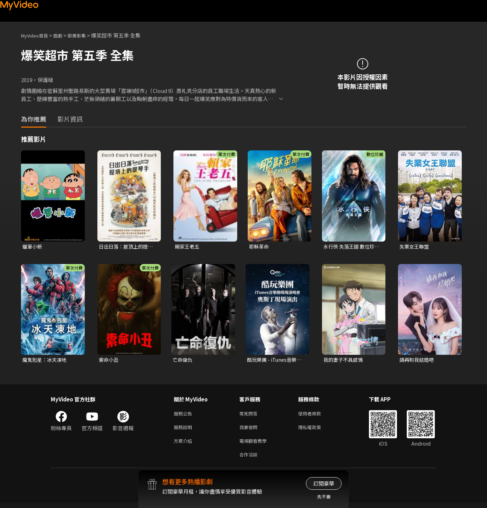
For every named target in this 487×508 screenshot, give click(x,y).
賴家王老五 (188, 246)
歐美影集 (84, 35)
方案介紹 (184, 444)
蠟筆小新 (32, 246)
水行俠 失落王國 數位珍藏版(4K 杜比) (350, 247)
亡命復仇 (183, 360)
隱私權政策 (315, 430)
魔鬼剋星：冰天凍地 (46, 360)
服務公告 (184, 415)
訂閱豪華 (323, 483)
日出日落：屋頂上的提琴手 (128, 247)
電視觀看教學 (255, 444)
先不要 (324, 496)
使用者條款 (315, 415)
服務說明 (184, 430)
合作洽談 (249, 459)
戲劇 (63, 35)
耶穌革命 (259, 246)
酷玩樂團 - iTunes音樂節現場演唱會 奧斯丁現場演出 (275, 361)
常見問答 (249, 415)
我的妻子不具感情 (344, 360)
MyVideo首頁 (37, 35)
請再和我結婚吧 (417, 360)
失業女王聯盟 (415, 246)
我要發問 (249, 430)
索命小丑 (109, 360)
